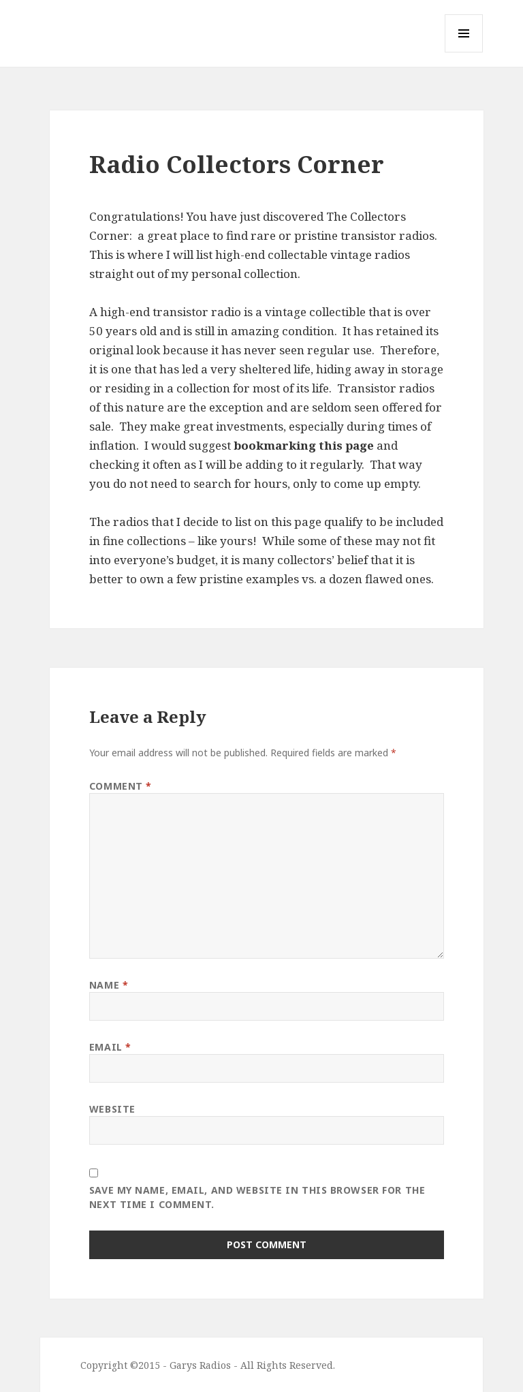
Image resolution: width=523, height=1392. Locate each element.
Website (112, 1108)
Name (108, 984)
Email (110, 1046)
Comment (120, 785)
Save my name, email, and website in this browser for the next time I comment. (257, 1197)
